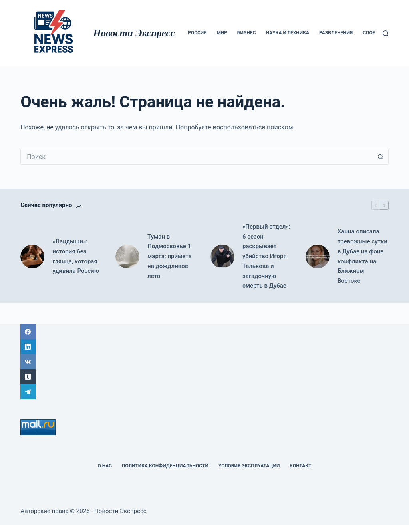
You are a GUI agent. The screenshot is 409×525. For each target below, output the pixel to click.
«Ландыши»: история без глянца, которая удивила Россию (75, 256)
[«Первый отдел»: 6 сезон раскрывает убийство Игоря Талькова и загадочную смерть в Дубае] (222, 256)
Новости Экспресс (134, 33)
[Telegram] (204, 391)
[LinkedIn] (204, 346)
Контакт (300, 466)
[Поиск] (386, 33)
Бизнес (246, 33)
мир (221, 33)
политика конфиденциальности (165, 466)
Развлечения (336, 33)
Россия (197, 33)
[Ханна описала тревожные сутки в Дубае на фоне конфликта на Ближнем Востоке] (318, 256)
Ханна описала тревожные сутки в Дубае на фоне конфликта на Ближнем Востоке (362, 256)
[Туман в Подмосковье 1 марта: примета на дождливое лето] (127, 256)
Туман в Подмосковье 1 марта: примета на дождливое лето (169, 256)
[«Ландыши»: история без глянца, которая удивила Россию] (32, 256)
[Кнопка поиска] (381, 157)
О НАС (104, 466)
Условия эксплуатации (249, 466)
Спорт (371, 33)
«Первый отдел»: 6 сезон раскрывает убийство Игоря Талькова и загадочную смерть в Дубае (266, 256)
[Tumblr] (204, 376)
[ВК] (204, 361)
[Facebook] (204, 331)
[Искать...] (196, 157)
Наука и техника (287, 33)
